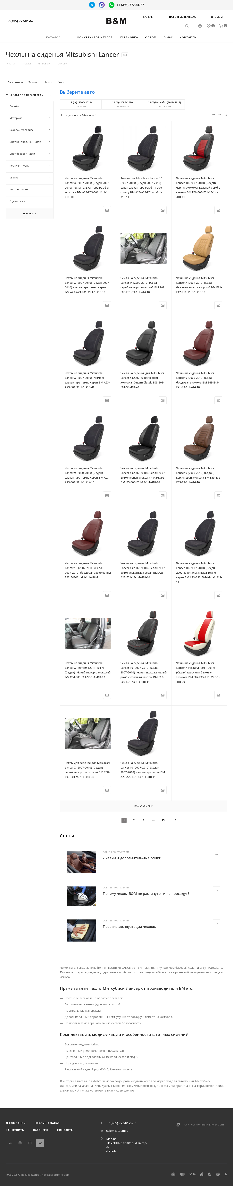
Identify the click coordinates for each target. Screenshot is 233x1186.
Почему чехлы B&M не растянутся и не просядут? (146, 893)
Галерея (148, 17)
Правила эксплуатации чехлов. (129, 926)
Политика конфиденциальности (203, 1124)
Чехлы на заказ (47, 1123)
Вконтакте (10, 1143)
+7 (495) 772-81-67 (130, 5)
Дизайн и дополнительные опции (132, 858)
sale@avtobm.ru (117, 1130)
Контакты (65, 1130)
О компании (16, 1123)
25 (163, 820)
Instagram (20, 1143)
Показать (29, 213)
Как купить (15, 1130)
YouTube (30, 1143)
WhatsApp (40, 1143)
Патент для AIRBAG (182, 17)
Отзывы (217, 17)
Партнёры (40, 1130)
